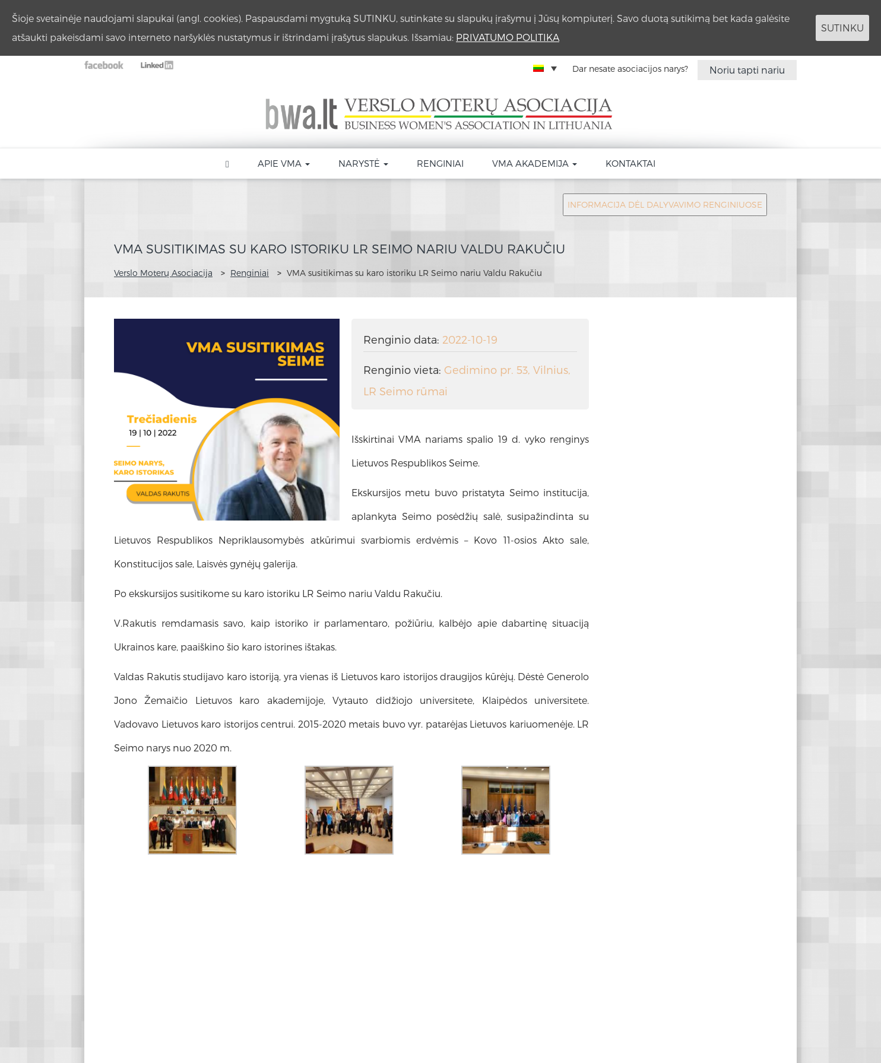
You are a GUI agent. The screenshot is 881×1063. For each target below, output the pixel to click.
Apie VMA (284, 163)
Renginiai (440, 163)
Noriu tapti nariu (747, 69)
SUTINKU (842, 27)
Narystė (363, 163)
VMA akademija (534, 163)
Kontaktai (630, 163)
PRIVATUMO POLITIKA (507, 37)
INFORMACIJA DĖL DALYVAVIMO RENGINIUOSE (665, 204)
